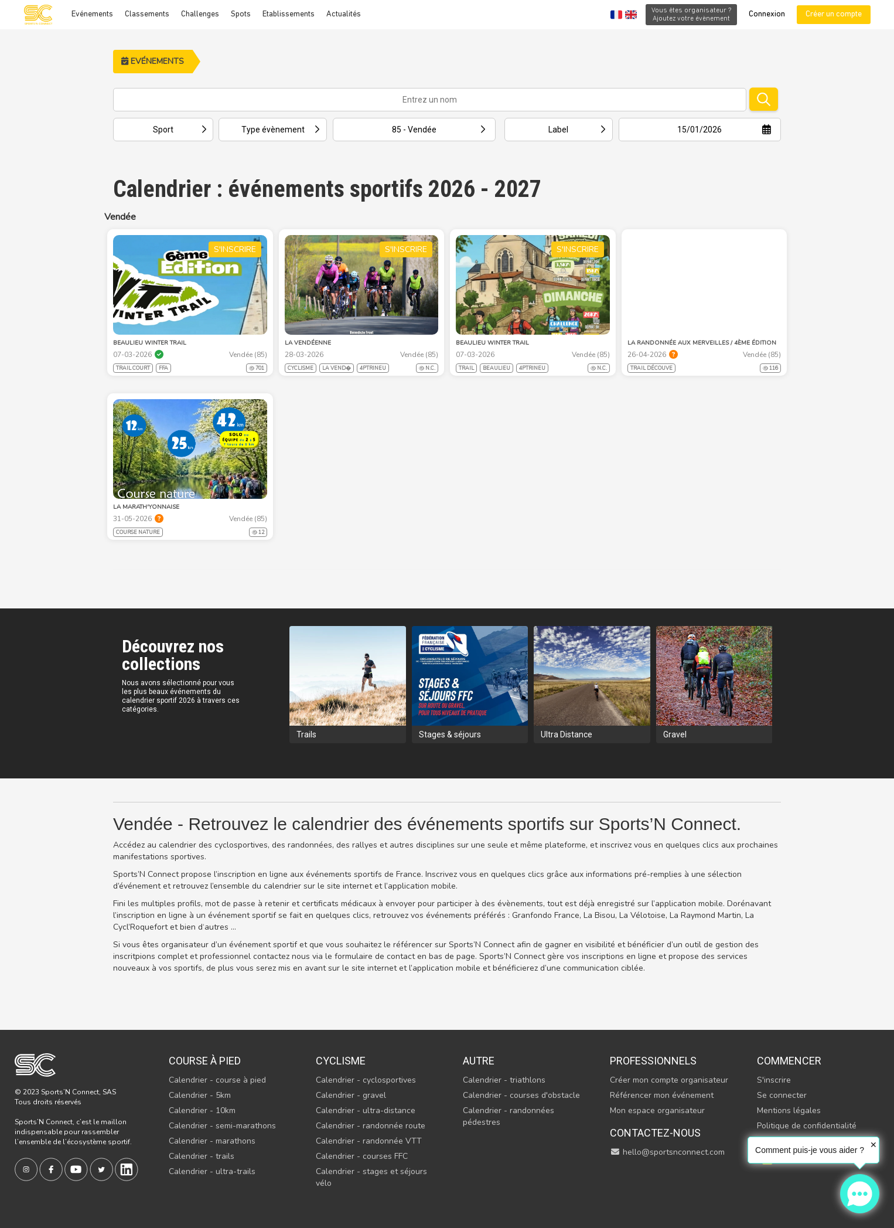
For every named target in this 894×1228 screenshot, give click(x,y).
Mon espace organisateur (657, 1110)
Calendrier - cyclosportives (366, 1080)
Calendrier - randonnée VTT (369, 1141)
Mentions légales (789, 1110)
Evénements (92, 14)
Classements (147, 14)
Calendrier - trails (201, 1156)
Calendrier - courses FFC (362, 1156)
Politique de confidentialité (807, 1125)
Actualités (343, 14)
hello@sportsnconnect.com (667, 1152)
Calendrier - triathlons (504, 1080)
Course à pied (205, 1060)
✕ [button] (873, 1144)
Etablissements (288, 14)
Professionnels (653, 1060)
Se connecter (782, 1095)
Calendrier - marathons (212, 1141)
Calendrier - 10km (202, 1110)
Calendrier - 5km (200, 1095)
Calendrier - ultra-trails (212, 1171)
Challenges (200, 14)
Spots (241, 14)
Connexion (767, 14)
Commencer (789, 1060)
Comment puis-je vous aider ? (809, 1150)
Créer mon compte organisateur (669, 1080)
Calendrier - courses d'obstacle (521, 1095)
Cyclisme (341, 1060)
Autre (478, 1060)
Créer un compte (834, 14)
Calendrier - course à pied (217, 1080)
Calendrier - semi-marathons (222, 1125)
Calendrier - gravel (351, 1095)
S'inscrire (774, 1080)
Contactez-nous (655, 1133)
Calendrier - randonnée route (370, 1125)
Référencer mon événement (662, 1095)
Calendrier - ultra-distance (365, 1110)
